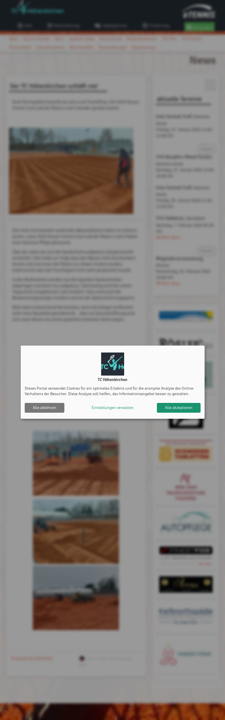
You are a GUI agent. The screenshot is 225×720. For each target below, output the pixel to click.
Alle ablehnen (44, 408)
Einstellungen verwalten (113, 408)
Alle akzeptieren (179, 408)
